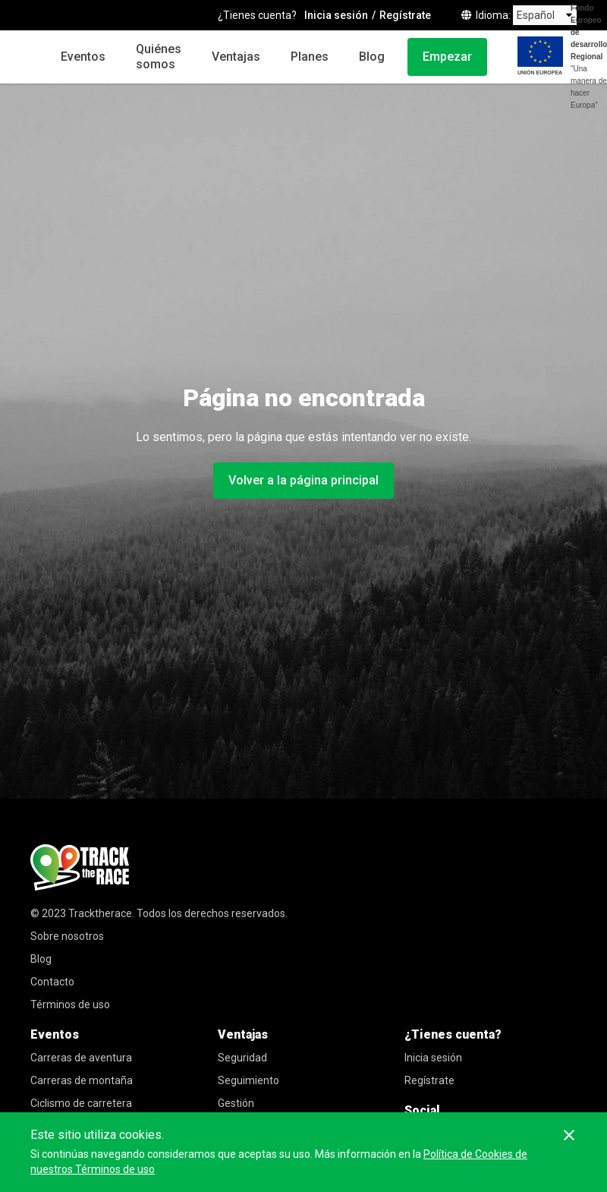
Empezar (447, 56)
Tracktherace (100, 913)
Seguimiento (248, 1080)
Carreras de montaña (81, 1080)
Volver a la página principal (303, 480)
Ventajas (236, 56)
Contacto (52, 982)
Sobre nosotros (67, 936)
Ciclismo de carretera (81, 1103)
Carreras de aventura (81, 1058)
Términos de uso (70, 1004)
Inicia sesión (433, 1058)
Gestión (236, 1103)
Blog (372, 56)
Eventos (83, 56)
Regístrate (429, 1080)
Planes (310, 56)
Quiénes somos (158, 56)
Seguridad (242, 1058)
